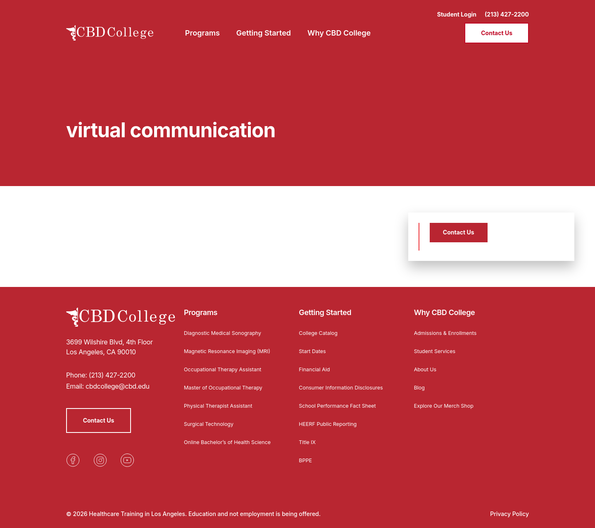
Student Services (437, 345)
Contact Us (496, 27)
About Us (426, 364)
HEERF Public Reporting (331, 425)
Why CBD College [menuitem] (339, 27)
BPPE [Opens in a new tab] (306, 462)
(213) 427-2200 (507, 8)
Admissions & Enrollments (449, 327)
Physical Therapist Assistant (222, 407)
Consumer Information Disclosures (329, 385)
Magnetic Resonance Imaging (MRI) (224, 348)
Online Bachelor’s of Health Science (221, 446)
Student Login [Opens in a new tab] (456, 8)
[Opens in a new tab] (72, 455)
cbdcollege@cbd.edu (118, 381)
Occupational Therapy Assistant (227, 371)
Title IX (308, 443)
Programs (200, 307)
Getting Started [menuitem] (263, 27)
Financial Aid (316, 364)
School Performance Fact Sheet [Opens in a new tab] (342, 407)
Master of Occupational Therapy (228, 389)
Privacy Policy (509, 513)
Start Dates (314, 345)
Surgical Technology (212, 425)
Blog (420, 382)
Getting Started (325, 307)
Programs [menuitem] (202, 27)
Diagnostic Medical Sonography (227, 327)
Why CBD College (444, 307)
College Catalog (320, 327)
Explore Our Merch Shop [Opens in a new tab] (447, 400)
